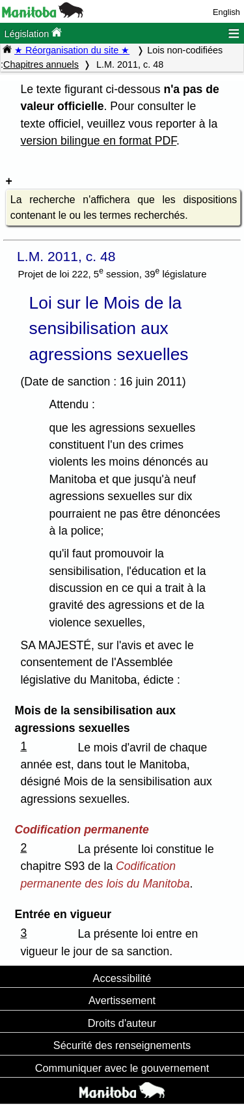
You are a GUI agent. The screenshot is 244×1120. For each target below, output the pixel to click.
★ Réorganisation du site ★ (71, 50)
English (226, 12)
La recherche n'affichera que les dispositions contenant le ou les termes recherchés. (123, 207)
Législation (33, 33)
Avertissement (122, 1000)
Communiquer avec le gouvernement (122, 1068)
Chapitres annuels (41, 64)
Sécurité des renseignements (122, 1045)
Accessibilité (122, 978)
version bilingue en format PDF (98, 140)
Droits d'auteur (122, 1023)
